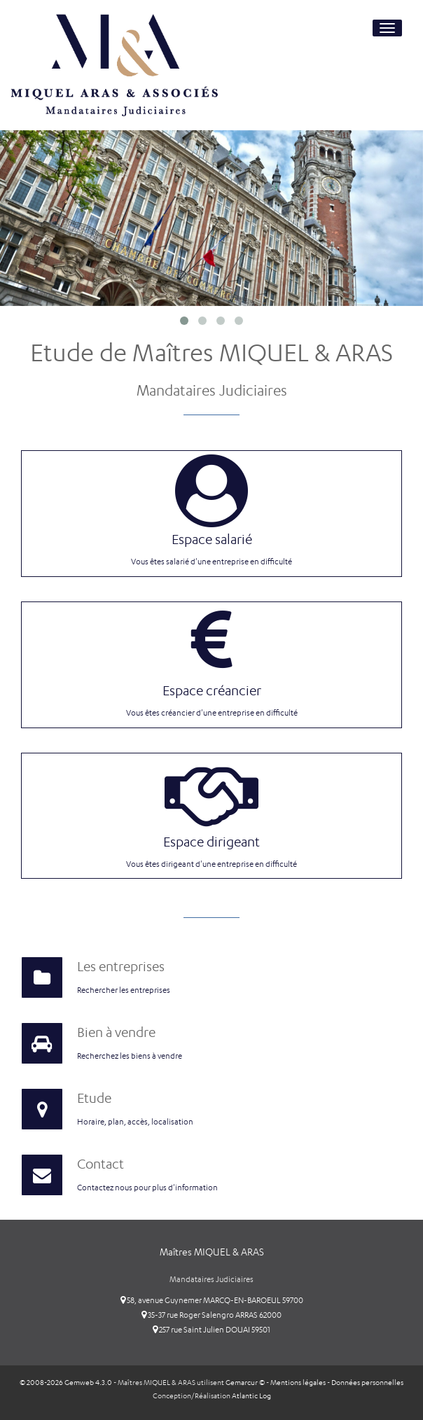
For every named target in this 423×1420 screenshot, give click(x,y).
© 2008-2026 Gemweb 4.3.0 (66, 1382)
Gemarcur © (245, 1382)
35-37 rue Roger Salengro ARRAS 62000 (211, 1315)
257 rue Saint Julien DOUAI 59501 (211, 1330)
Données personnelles (367, 1382)
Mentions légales (298, 1382)
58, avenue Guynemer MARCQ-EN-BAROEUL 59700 (211, 1300)
